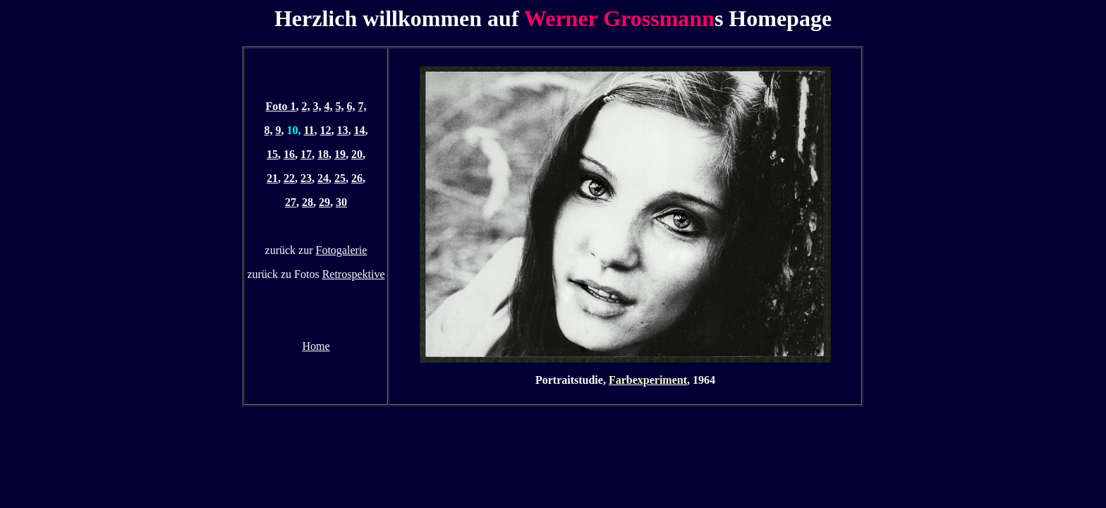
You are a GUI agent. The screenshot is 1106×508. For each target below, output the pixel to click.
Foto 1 (280, 106)
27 (290, 202)
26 (357, 178)
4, (328, 106)
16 (289, 154)
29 (324, 202)
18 (323, 154)
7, (362, 106)
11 (308, 130)
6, (351, 106)
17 (306, 154)
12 (326, 130)
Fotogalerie (341, 250)
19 (340, 154)
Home (315, 346)
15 (272, 154)
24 (323, 178)
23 (306, 178)
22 (289, 178)
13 (342, 130)
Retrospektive (353, 274)
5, (340, 106)
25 (340, 178)
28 (307, 202)
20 (357, 154)
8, (268, 130)
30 (341, 202)
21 (272, 178)
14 (359, 130)
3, (317, 106)
